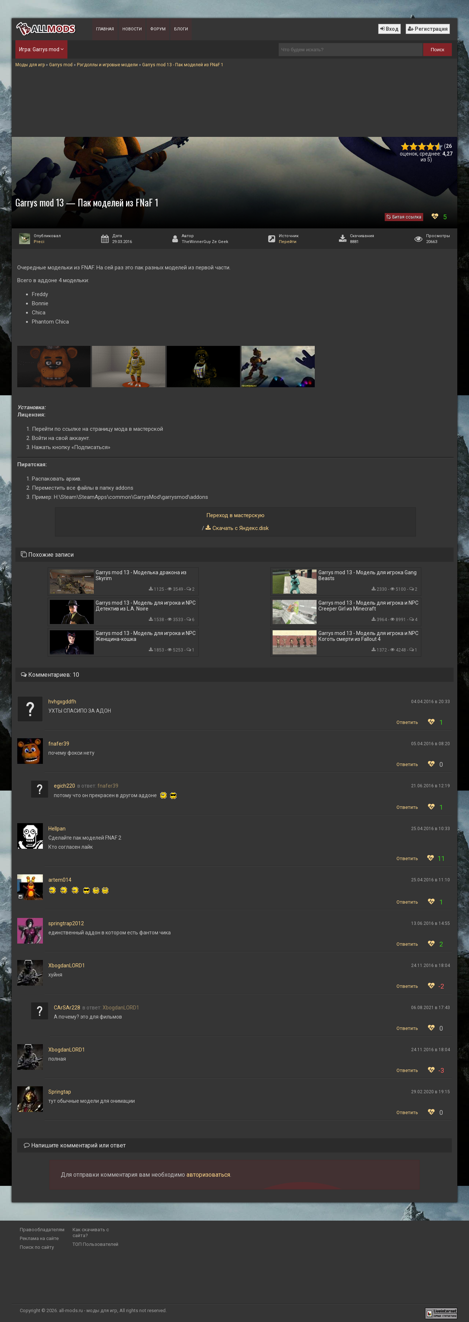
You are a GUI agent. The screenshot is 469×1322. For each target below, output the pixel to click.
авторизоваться (208, 1174)
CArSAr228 (67, 1008)
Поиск (437, 49)
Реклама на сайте (39, 1238)
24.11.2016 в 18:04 (430, 965)
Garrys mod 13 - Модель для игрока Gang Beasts (367, 575)
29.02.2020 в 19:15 (430, 1091)
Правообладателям (42, 1229)
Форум (158, 29)
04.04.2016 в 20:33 (430, 701)
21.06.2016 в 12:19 (430, 785)
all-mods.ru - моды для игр (88, 1310)
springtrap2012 (66, 923)
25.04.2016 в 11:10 (430, 879)
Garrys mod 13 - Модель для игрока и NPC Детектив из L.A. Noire (146, 606)
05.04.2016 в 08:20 (430, 743)
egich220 (64, 786)
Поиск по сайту (37, 1247)
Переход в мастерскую (235, 515)
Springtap (59, 1092)
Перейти (287, 241)
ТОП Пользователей (95, 1244)
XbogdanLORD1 (66, 965)
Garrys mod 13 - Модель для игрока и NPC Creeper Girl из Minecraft (368, 606)
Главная (105, 29)
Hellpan (57, 829)
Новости (132, 29)
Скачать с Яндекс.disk (241, 528)
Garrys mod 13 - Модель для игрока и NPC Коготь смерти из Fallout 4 (368, 636)
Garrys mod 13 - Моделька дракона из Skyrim (141, 575)
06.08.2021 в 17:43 (430, 1007)
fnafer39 (58, 744)
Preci (39, 241)
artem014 (59, 880)
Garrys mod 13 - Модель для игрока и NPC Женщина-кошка (146, 636)
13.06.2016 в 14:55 (430, 923)
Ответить (407, 722)
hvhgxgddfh (62, 702)
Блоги (181, 29)
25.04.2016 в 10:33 (430, 828)
